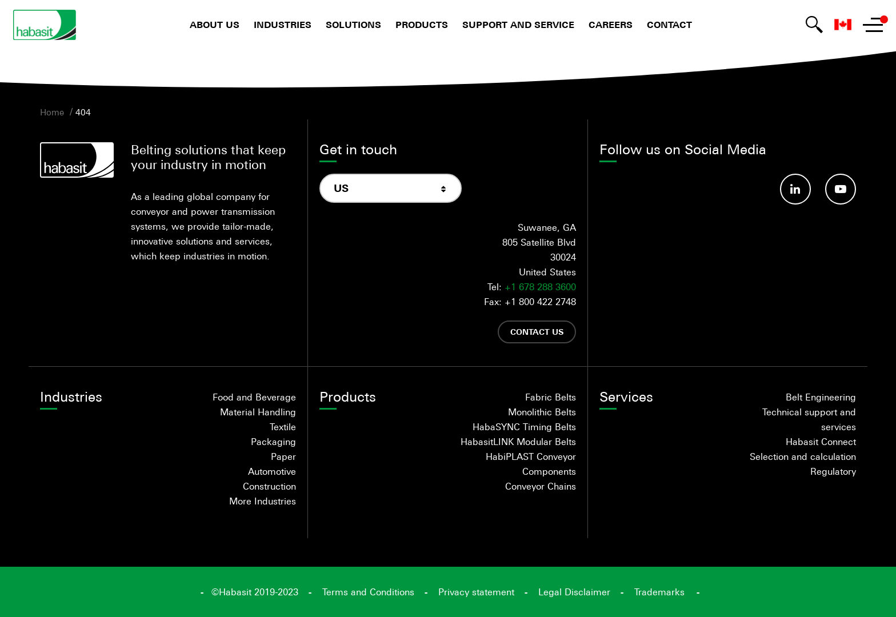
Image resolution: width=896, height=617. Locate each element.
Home (52, 112)
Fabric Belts (550, 397)
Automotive (272, 471)
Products (421, 24)
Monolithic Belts (542, 412)
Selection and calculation (803, 456)
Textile (283, 426)
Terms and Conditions (368, 592)
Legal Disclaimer (574, 592)
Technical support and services (809, 419)
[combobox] (390, 188)
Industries (282, 24)
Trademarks (659, 592)
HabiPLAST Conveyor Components (531, 464)
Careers (611, 24)
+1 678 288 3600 (540, 287)
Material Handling (258, 412)
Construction (269, 486)
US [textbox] (341, 188)
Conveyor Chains (540, 486)
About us (214, 24)
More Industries (262, 501)
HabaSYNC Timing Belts (524, 426)
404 (83, 112)
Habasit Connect (821, 441)
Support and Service (518, 24)
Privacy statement (476, 592)
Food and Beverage (254, 397)
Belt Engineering (821, 397)
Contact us (536, 331)
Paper (283, 456)
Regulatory (833, 471)
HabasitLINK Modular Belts (518, 441)
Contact (669, 24)
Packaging (273, 441)
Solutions (353, 24)
